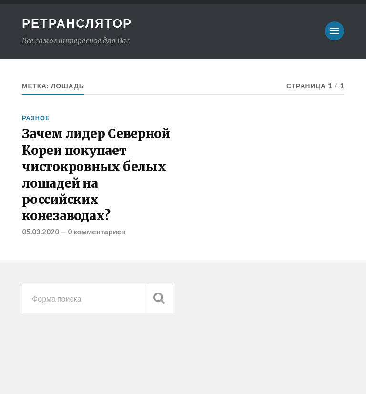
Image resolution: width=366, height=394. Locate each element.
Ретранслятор (77, 23)
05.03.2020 (40, 231)
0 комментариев (97, 231)
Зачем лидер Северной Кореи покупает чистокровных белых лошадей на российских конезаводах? (96, 174)
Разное (36, 117)
